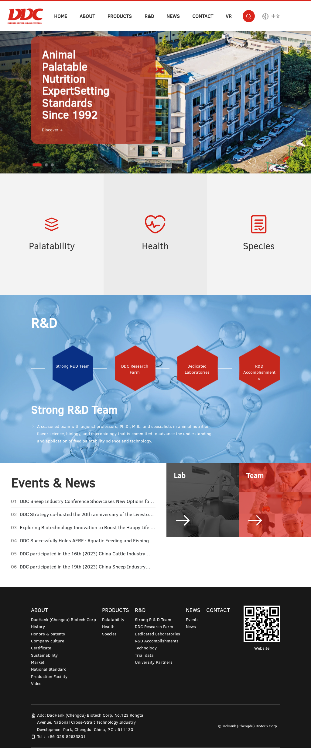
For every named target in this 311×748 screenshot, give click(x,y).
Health (155, 245)
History (38, 627)
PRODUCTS (120, 16)
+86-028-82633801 (66, 736)
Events (192, 620)
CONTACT (202, 16)
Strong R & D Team (153, 620)
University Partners (154, 662)
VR (229, 16)
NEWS (173, 16)
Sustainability (44, 655)
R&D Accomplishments (157, 641)
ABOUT (87, 16)
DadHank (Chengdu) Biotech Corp (63, 620)
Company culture (47, 641)
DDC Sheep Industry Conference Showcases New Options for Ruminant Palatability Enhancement (85, 501)
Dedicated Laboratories (157, 634)
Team (255, 475)
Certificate (41, 648)
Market (37, 662)
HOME (60, 16)
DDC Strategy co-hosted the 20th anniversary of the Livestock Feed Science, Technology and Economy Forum (87, 514)
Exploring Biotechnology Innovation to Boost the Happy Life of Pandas (87, 527)
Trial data (144, 655)
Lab (180, 475)
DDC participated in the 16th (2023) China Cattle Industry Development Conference (82, 553)
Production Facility (49, 676)
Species (259, 245)
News (191, 627)
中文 (276, 16)
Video (36, 683)
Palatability (52, 245)
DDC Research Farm (154, 627)
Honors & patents (48, 634)
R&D (149, 16)
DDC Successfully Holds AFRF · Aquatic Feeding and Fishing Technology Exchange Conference (84, 540)
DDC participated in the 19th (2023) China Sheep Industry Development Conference (82, 566)
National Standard (49, 669)
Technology (146, 648)
